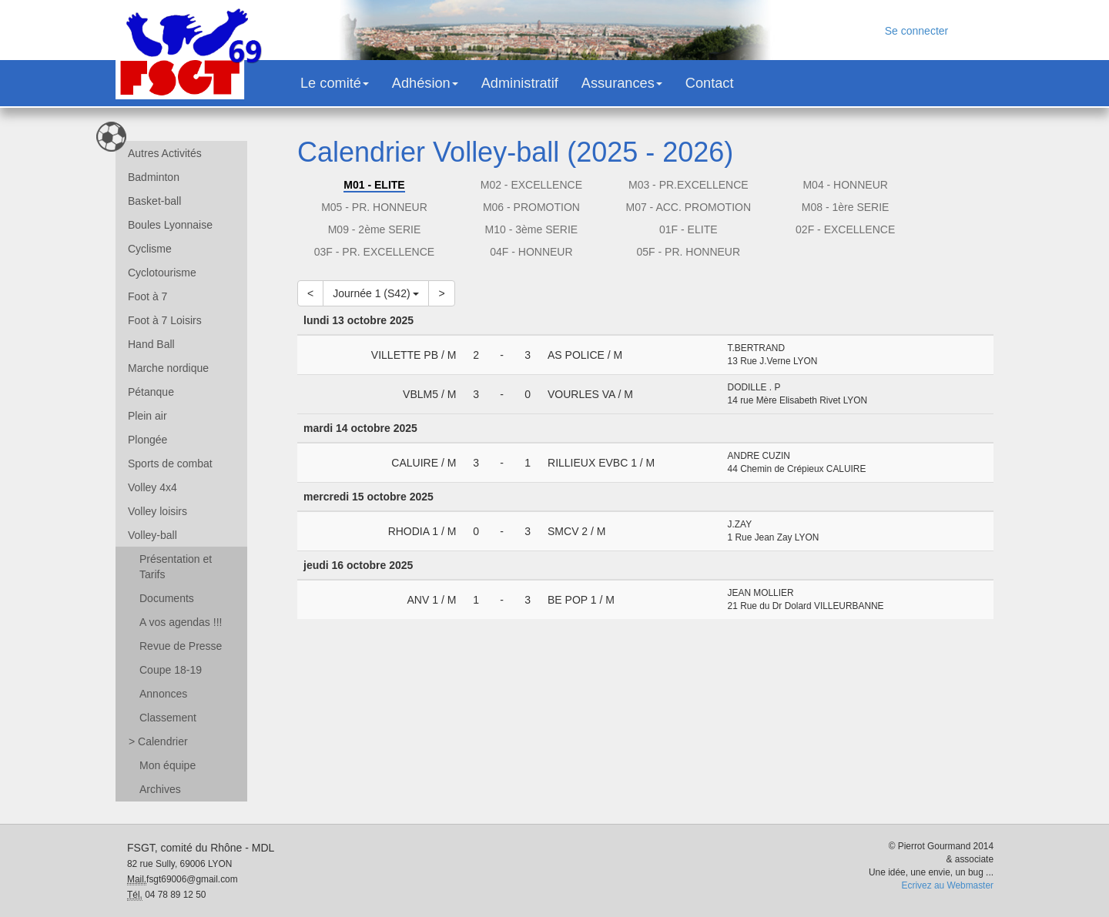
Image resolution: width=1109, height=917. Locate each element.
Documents (166, 598)
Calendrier (158, 741)
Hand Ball (151, 344)
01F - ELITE (688, 229)
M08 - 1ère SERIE (846, 207)
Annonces (163, 694)
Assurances (621, 83)
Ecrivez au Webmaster (947, 885)
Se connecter (917, 31)
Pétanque (151, 392)
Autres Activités (165, 153)
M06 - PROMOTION (531, 207)
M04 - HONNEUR (844, 185)
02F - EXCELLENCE (845, 229)
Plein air (147, 416)
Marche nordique (168, 368)
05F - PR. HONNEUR (688, 252)
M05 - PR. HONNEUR (374, 207)
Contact (709, 83)
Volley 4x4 (152, 487)
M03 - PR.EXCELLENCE (688, 185)
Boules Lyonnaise (170, 225)
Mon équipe (167, 765)
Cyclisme (150, 249)
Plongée (147, 439)
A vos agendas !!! (180, 622)
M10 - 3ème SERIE (531, 229)
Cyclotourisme (162, 272)
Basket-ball (154, 201)
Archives (160, 789)
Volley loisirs (157, 511)
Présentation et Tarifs (175, 567)
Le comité (334, 83)
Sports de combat (170, 463)
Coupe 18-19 (170, 670)
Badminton (153, 177)
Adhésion (425, 83)
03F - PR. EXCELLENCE (374, 252)
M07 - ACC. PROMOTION (688, 207)
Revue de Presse (180, 646)
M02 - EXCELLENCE (531, 185)
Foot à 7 (147, 296)
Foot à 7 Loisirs (165, 320)
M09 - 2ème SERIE (374, 229)
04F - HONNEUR (531, 252)
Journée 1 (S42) (376, 293)
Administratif (519, 83)
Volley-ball (152, 535)
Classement (167, 717)
